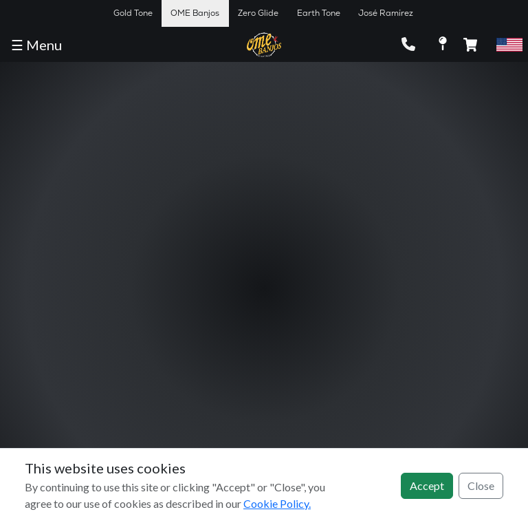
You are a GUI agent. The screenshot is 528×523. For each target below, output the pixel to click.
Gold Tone (133, 13)
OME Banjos (194, 13)
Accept (427, 485)
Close (481, 485)
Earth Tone (318, 13)
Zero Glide (258, 13)
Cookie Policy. (277, 503)
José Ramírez (385, 13)
